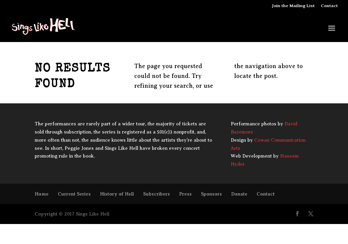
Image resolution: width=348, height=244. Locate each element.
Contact (329, 5)
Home (42, 194)
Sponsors (211, 194)
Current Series (74, 194)
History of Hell (117, 194)
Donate (239, 194)
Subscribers (156, 194)
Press (185, 194)
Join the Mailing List (293, 5)
